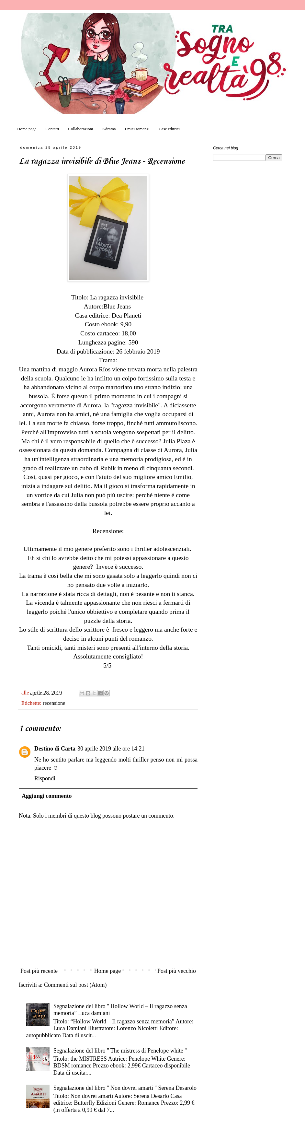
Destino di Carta (54, 748)
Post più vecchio (176, 971)
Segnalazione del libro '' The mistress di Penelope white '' (120, 1050)
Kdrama (109, 128)
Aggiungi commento (47, 796)
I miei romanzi (137, 128)
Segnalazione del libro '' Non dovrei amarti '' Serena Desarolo (125, 1088)
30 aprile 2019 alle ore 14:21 (110, 748)
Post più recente (39, 971)
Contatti (52, 128)
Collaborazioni (80, 128)
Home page (27, 128)
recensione (54, 703)
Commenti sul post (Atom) (75, 985)
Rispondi (44, 778)
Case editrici (169, 128)
